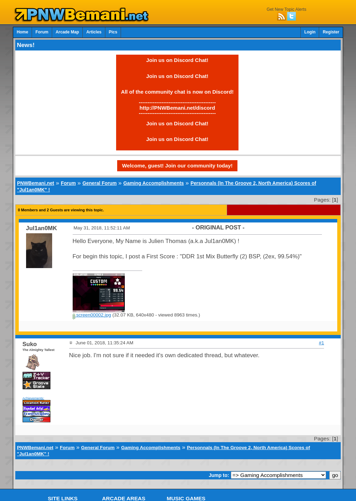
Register (331, 32)
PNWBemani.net (35, 183)
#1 (321, 342)
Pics (113, 32)
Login (309, 32)
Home (22, 32)
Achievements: (33, 398)
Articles (94, 32)
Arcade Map (67, 32)
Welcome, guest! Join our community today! (177, 166)
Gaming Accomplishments (153, 183)
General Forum (99, 183)
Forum (41, 32)
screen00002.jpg (92, 315)
